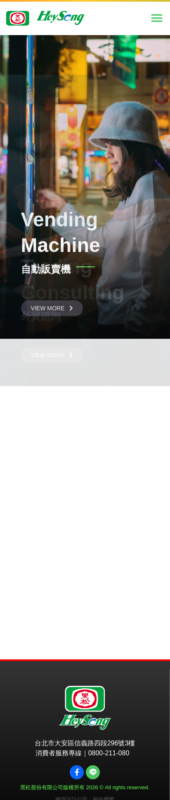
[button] (156, 18)
